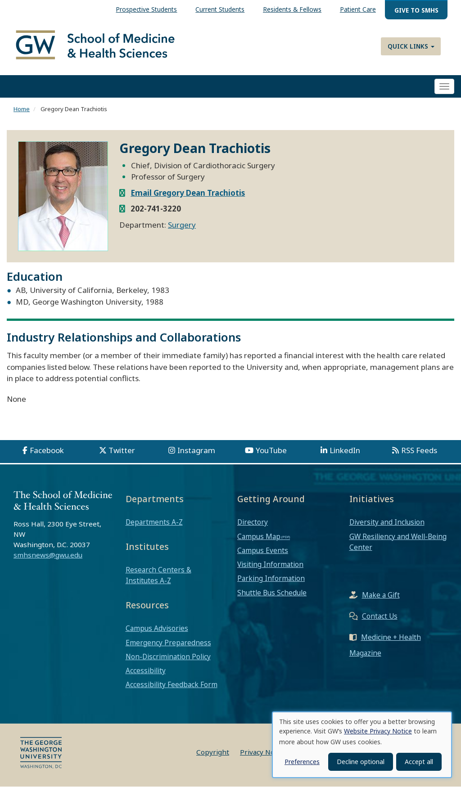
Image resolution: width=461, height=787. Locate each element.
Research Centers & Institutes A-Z (158, 575)
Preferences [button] (302, 761)
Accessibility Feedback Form (171, 684)
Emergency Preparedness (168, 642)
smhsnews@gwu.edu (48, 554)
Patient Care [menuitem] (358, 9)
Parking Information (271, 578)
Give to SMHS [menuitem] (416, 10)
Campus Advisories (157, 628)
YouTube (271, 450)
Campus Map (258, 536)
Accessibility (146, 670)
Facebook (47, 450)
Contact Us (380, 616)
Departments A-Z (154, 522)
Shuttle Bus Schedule (272, 592)
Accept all (419, 761)
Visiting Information (270, 564)
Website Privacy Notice (378, 731)
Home (22, 109)
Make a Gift (381, 594)
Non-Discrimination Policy (168, 656)
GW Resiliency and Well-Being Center (398, 542)
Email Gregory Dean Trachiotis (188, 193)
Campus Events (262, 550)
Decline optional (360, 761)
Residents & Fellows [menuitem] (292, 9)
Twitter (121, 450)
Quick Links (411, 46)
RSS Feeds (419, 450)
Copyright (212, 752)
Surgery (182, 225)
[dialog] (362, 744)
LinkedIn (345, 450)
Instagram (196, 450)
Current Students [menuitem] (219, 9)
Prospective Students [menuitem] (146, 9)
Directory (252, 522)
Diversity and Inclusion (387, 522)
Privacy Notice (263, 752)
